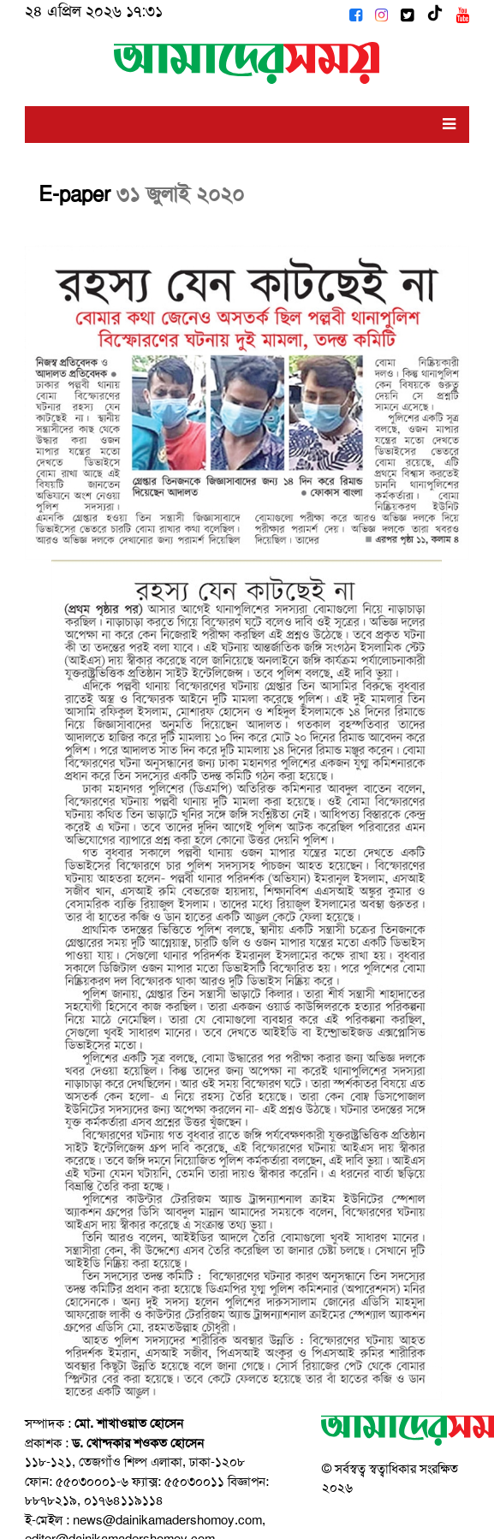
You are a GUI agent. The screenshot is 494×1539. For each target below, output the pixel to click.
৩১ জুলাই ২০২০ (180, 194)
